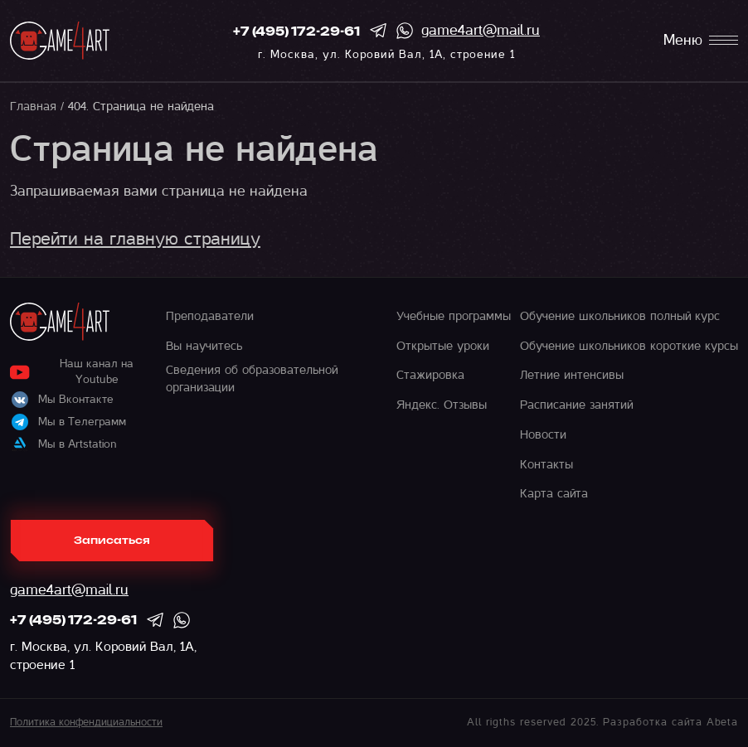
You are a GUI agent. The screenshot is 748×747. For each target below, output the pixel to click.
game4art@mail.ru (480, 30)
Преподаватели (210, 316)
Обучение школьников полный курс (620, 316)
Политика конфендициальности (86, 722)
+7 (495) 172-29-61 (296, 32)
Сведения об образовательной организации (252, 378)
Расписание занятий (576, 404)
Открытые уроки (442, 345)
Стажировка (430, 374)
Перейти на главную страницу (135, 239)
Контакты (546, 464)
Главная (33, 106)
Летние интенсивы (572, 374)
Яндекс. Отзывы (441, 404)
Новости (543, 434)
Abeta (722, 722)
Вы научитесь (204, 345)
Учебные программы (453, 316)
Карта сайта (554, 493)
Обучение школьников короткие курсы (629, 345)
